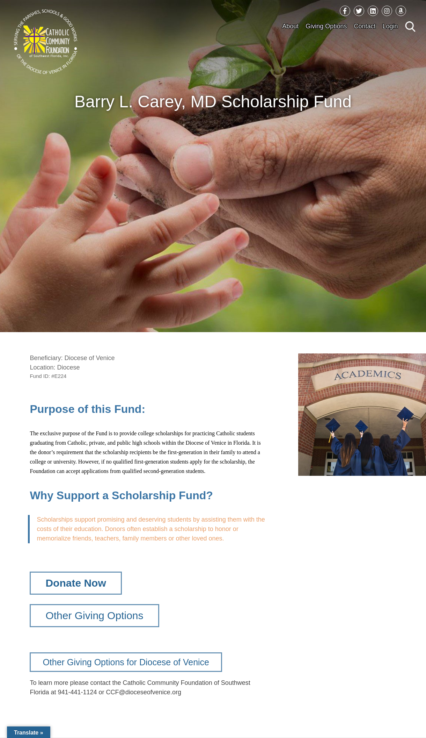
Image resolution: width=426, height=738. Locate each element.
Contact (364, 26)
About (290, 26)
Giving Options (326, 26)
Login (390, 26)
